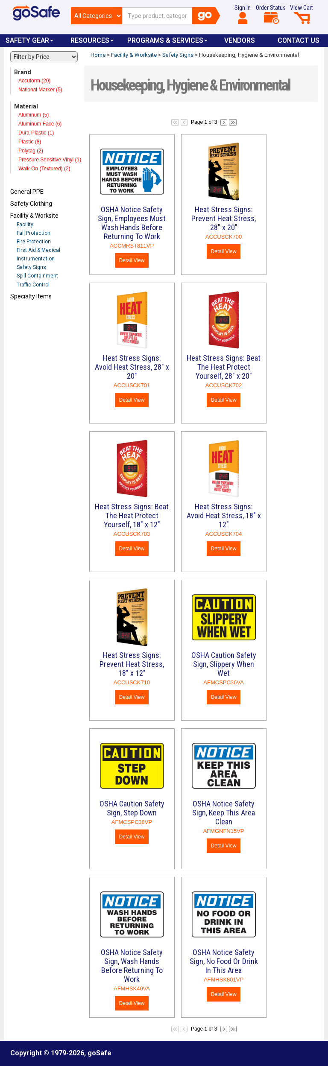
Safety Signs (31, 267)
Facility (25, 225)
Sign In (242, 14)
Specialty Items (31, 296)
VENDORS (239, 40)
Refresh (27, 316)
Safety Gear (29, 40)
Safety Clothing (31, 203)
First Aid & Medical (38, 250)
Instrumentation (36, 259)
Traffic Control (33, 285)
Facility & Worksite (34, 215)
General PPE (27, 191)
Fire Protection (34, 242)
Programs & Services (167, 40)
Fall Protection (33, 233)
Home (98, 55)
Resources (92, 40)
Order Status (271, 14)
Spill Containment (37, 276)
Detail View (132, 260)
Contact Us (298, 40)
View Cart (301, 14)
